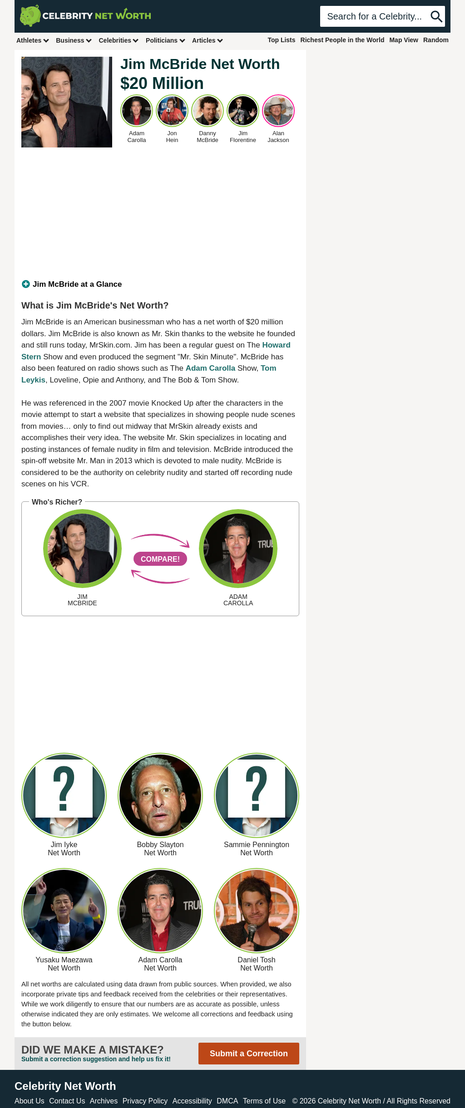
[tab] (160, 284)
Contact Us (67, 1101)
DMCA (227, 1101)
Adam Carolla (211, 368)
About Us (30, 1101)
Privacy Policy (145, 1101)
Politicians (166, 40)
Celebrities (119, 40)
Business (74, 40)
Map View (403, 40)
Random (436, 40)
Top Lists (281, 40)
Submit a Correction (249, 1053)
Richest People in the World (343, 40)
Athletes (32, 40)
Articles (207, 40)
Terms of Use (264, 1101)
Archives (104, 1101)
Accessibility (192, 1101)
